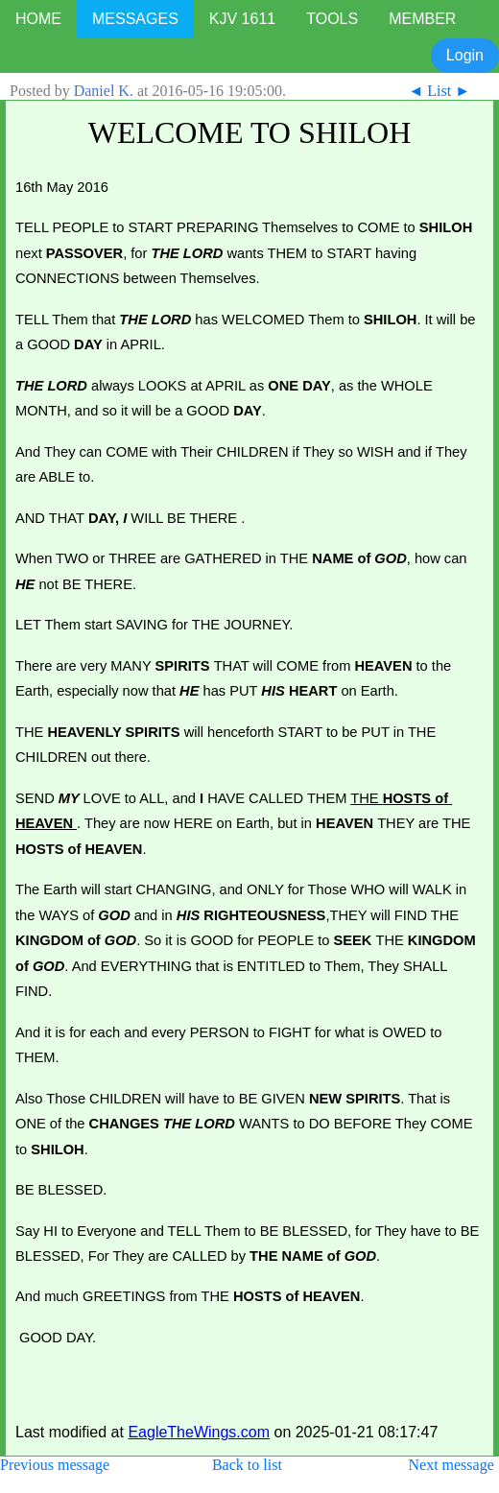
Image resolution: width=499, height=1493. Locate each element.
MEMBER (422, 19)
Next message (450, 1465)
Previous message (54, 1465)
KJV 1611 (242, 19)
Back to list (247, 1465)
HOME (38, 19)
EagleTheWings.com (199, 1432)
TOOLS (332, 19)
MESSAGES (135, 19)
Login (465, 55)
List (439, 91)
